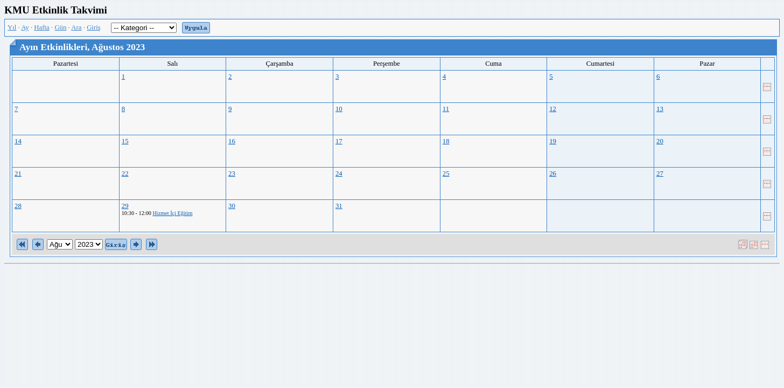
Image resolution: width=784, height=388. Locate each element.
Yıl (12, 27)
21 (18, 173)
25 (446, 173)
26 (552, 173)
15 (125, 141)
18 (446, 141)
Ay (25, 27)
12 (552, 109)
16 (231, 141)
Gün (60, 27)
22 (125, 173)
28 (18, 206)
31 (338, 206)
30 (231, 206)
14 (18, 141)
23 (231, 173)
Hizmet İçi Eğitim (172, 213)
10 (338, 109)
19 (552, 141)
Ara (76, 27)
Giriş (94, 27)
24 (338, 173)
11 (446, 109)
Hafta (41, 27)
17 (338, 141)
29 (125, 206)
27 (659, 173)
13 (659, 109)
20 (659, 141)
